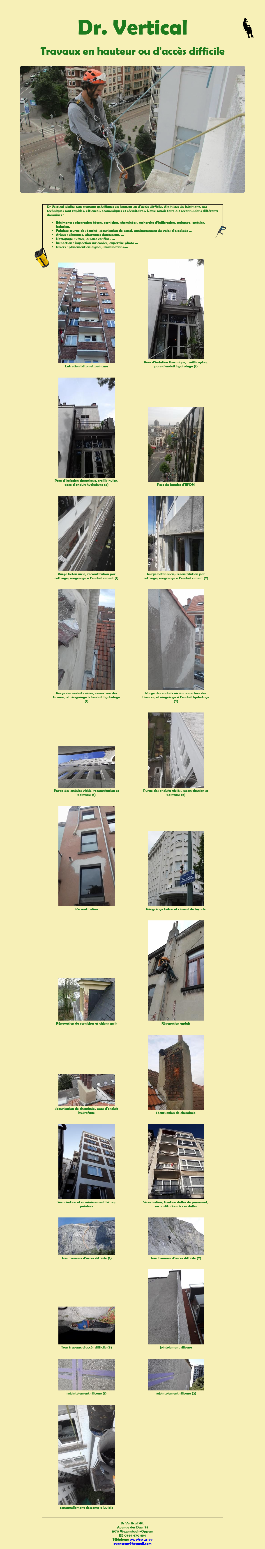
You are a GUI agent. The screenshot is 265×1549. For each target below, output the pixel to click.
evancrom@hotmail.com (132, 1543)
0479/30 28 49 (141, 1539)
